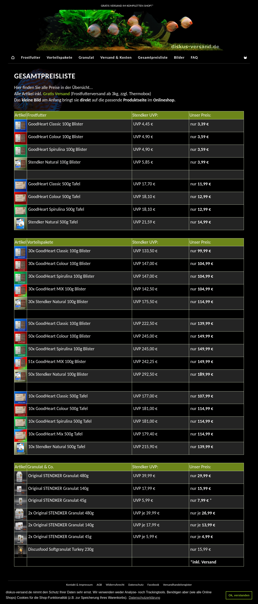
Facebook (153, 584)
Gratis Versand (56, 93)
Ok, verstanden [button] (239, 595)
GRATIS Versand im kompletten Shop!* (126, 5)
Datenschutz (136, 584)
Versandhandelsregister (177, 584)
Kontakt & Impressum (79, 584)
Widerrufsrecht (115, 584)
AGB (99, 584)
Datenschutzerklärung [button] (144, 597)
